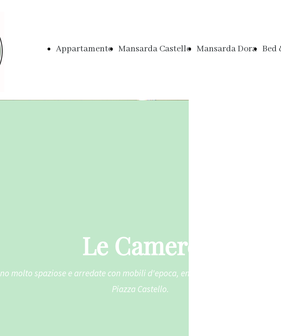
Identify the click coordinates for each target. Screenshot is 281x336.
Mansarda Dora (227, 49)
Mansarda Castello (154, 49)
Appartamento (84, 49)
